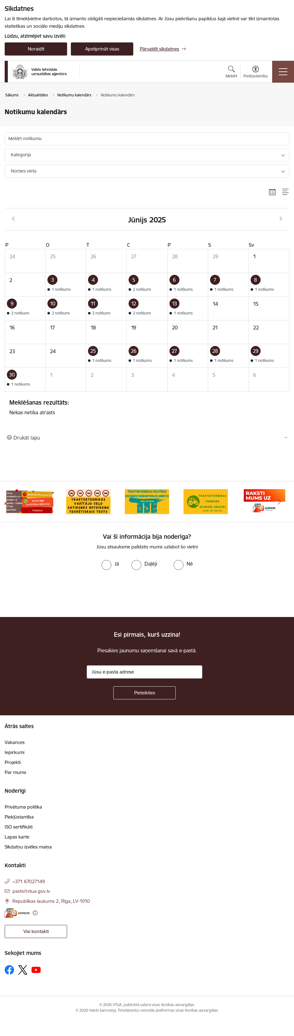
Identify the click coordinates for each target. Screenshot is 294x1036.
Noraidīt (36, 49)
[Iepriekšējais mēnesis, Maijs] (13, 219)
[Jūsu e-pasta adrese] (144, 672)
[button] (66, 285)
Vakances (15, 742)
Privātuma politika (23, 807)
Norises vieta (23, 171)
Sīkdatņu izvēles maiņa (28, 847)
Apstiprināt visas (102, 49)
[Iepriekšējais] (14, 502)
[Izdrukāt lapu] (147, 438)
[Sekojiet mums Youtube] (36, 969)
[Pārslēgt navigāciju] (283, 72)
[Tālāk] (279, 502)
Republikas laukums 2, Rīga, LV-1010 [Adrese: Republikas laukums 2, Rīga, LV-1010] (51, 901)
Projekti (13, 762)
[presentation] (52, 593)
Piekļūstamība (19, 817)
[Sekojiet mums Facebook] (9, 970)
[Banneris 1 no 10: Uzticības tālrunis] (29, 501)
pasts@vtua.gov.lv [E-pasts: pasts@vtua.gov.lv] (31, 891)
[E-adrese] (17, 913)
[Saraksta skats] (285, 192)
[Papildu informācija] (35, 913)
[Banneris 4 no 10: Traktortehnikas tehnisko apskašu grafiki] (206, 501)
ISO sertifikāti (18, 827)
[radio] (110, 563)
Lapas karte (17, 837)
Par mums (15, 772)
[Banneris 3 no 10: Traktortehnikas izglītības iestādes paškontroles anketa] (147, 501)
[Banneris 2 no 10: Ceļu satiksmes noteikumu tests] (88, 501)
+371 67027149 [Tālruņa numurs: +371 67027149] (28, 881)
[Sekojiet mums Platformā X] (22, 970)
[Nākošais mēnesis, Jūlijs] (281, 219)
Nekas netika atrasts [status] (147, 407)
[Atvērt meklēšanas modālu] (231, 72)
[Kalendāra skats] (272, 192)
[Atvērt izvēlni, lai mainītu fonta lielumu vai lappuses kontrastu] (255, 72)
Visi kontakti (36, 931)
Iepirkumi (14, 752)
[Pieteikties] (144, 692)
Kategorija (21, 155)
